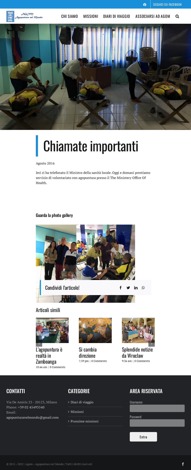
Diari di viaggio (82, 402)
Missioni (77, 411)
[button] (177, 16)
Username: (136, 402)
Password (135, 416)
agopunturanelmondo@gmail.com (32, 417)
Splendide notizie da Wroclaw (137, 352)
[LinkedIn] (136, 287)
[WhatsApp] (143, 287)
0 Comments (57, 367)
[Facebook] (120, 287)
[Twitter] (128, 287)
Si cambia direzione (87, 352)
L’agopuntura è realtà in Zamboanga (49, 355)
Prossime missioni (85, 421)
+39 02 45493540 (31, 407)
